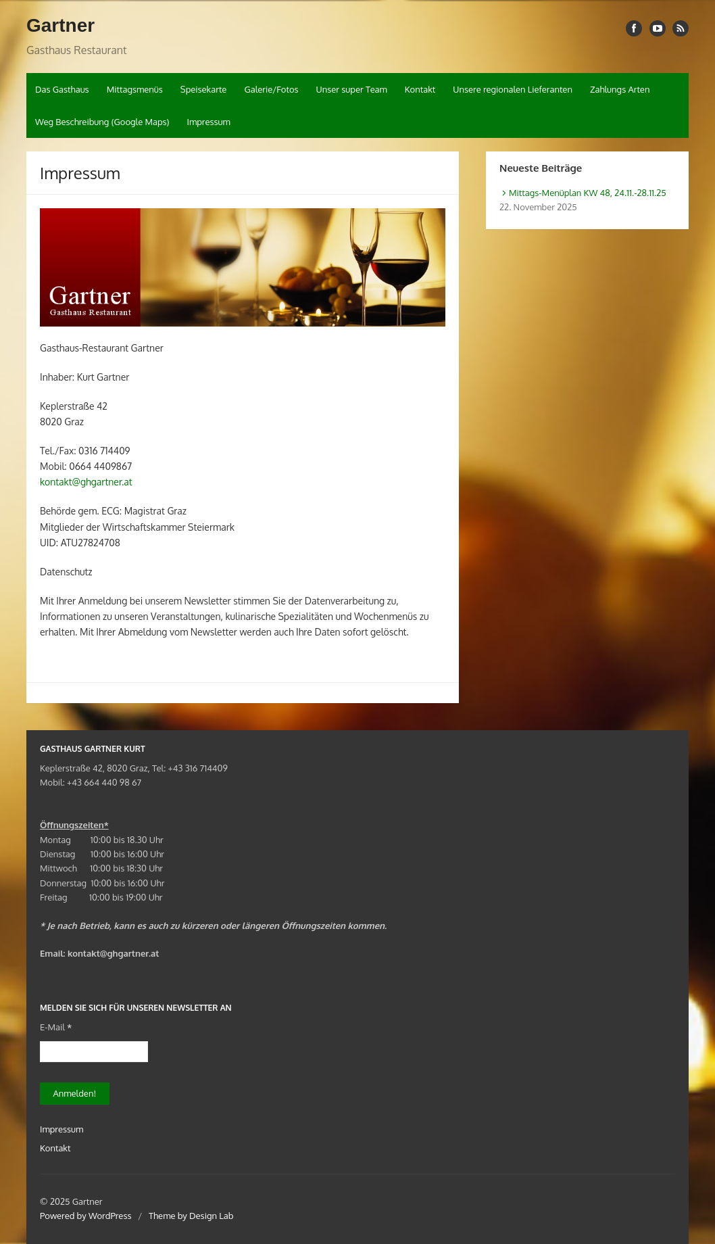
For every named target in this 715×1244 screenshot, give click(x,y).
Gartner (60, 25)
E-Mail (56, 1027)
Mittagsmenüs (135, 89)
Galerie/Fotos (271, 89)
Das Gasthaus (62, 89)
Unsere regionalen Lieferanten (512, 89)
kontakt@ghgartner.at (86, 481)
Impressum (208, 121)
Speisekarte (203, 89)
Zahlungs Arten (619, 89)
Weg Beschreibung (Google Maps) (102, 121)
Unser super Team (351, 89)
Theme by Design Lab (191, 1215)
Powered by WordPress (86, 1215)
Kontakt (420, 89)
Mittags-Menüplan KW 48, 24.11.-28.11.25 (587, 192)
